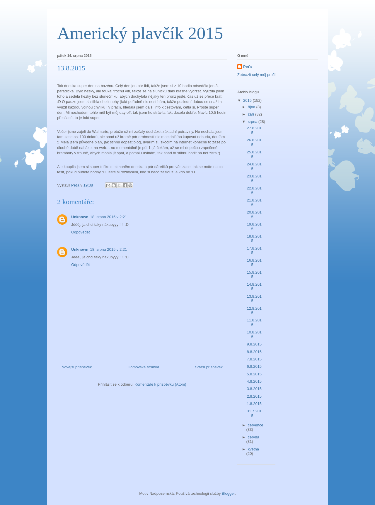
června (253, 437)
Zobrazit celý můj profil (256, 74)
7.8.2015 (254, 359)
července (255, 425)
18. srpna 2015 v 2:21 (108, 217)
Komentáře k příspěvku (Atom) (160, 384)
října (252, 107)
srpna (253, 121)
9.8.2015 (254, 344)
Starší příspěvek (209, 367)
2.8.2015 (254, 396)
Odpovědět (80, 232)
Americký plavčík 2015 (140, 33)
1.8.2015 (254, 403)
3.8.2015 (254, 389)
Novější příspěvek (77, 367)
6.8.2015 (254, 366)
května (253, 449)
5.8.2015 (254, 374)
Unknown (79, 217)
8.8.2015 (254, 352)
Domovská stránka (143, 367)
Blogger (228, 493)
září (251, 114)
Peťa (247, 67)
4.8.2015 (254, 381)
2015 (248, 100)
